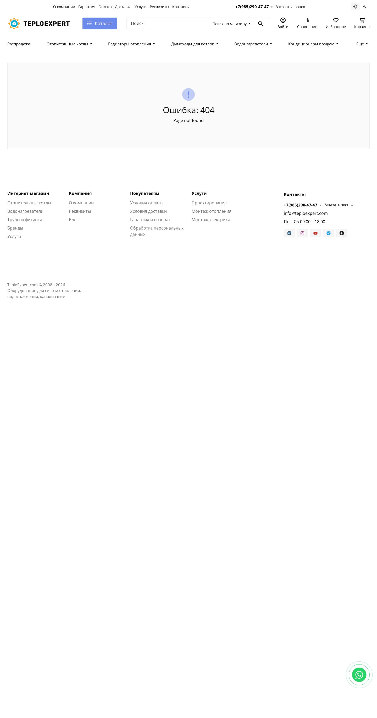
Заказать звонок (290, 6)
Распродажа (18, 43)
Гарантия (86, 6)
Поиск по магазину (230, 23)
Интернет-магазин (28, 193)
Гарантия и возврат (150, 219)
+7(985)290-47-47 (252, 6)
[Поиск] (197, 23)
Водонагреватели (251, 43)
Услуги (141, 6)
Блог (73, 219)
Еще (360, 43)
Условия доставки (148, 211)
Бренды (15, 228)
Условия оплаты (146, 203)
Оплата (105, 6)
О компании (64, 6)
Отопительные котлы (67, 43)
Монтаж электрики (211, 219)
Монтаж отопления (211, 211)
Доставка (123, 6)
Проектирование (209, 203)
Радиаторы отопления (129, 43)
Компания (80, 193)
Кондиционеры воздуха (311, 43)
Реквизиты (159, 6)
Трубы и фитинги (24, 219)
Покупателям (144, 193)
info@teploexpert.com (306, 213)
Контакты (181, 6)
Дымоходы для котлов (192, 43)
